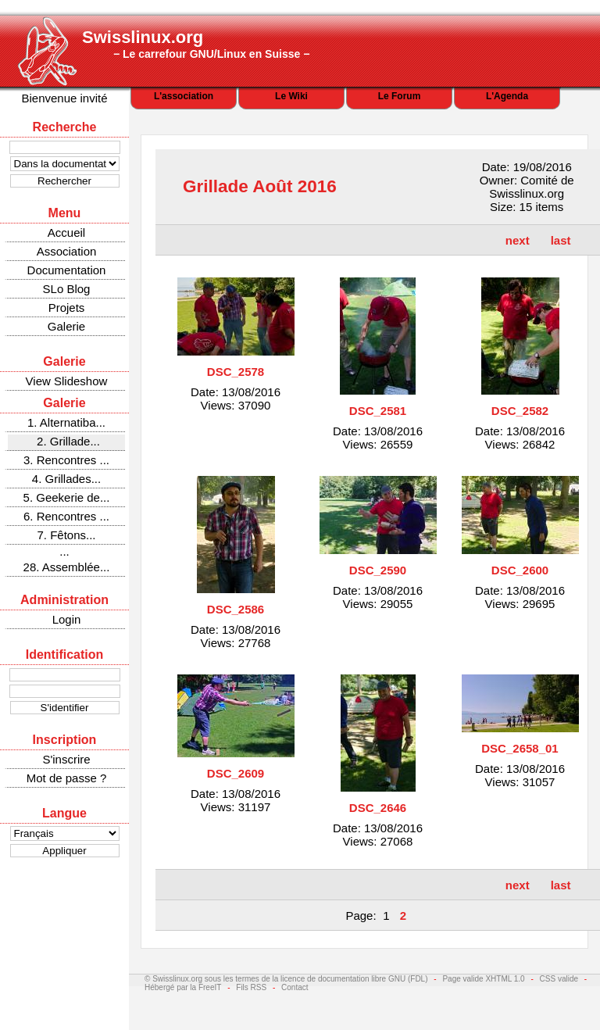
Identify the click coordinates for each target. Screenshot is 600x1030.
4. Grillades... (66, 478)
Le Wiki (291, 96)
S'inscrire (66, 759)
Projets (66, 307)
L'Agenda (507, 96)
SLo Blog (67, 288)
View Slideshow (67, 381)
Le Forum (399, 96)
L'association (183, 96)
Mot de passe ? (67, 778)
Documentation (66, 270)
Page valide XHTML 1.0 (483, 979)
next (517, 240)
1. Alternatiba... (66, 422)
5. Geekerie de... (66, 497)
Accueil (66, 232)
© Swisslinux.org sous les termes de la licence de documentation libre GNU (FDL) (286, 979)
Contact (294, 987)
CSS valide (559, 979)
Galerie (66, 326)
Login (66, 619)
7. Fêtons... (66, 535)
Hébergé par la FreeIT (183, 987)
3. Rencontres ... (66, 460)
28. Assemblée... (66, 567)
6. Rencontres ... (66, 516)
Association (67, 251)
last (561, 240)
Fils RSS (251, 987)
